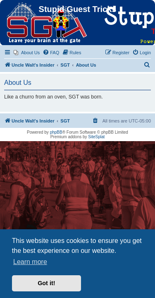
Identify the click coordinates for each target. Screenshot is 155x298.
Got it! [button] (46, 283)
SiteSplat (96, 137)
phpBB (56, 132)
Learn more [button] (30, 261)
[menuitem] (27, 53)
